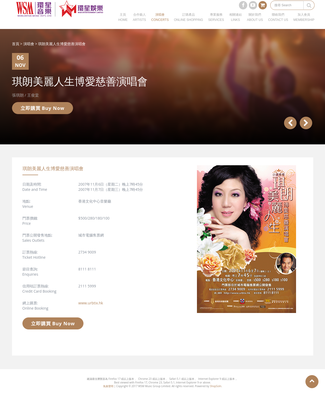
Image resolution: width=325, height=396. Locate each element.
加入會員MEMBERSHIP (304, 23)
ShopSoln (215, 386)
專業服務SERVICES (216, 23)
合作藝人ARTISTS (139, 23)
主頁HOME (123, 23)
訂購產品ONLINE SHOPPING (188, 23)
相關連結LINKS (235, 23)
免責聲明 (108, 386)
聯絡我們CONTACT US (278, 23)
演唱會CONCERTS (160, 23)
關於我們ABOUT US (255, 23)
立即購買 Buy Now (43, 108)
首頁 (15, 43)
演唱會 (28, 43)
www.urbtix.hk (90, 302)
